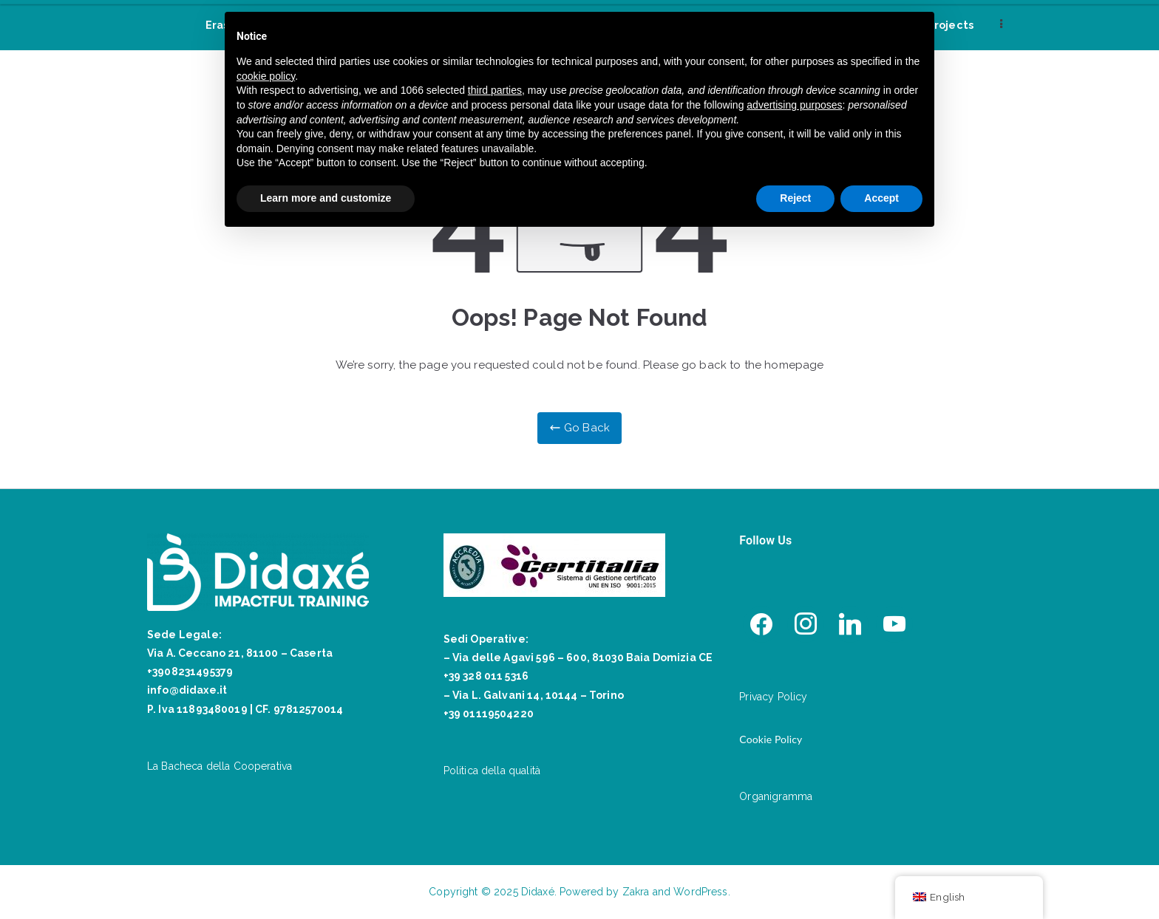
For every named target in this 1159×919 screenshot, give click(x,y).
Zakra (636, 892)
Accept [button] (881, 198)
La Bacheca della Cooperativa (219, 766)
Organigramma (775, 796)
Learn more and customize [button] (325, 198)
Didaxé (537, 892)
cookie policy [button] (266, 76)
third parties (495, 90)
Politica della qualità (491, 770)
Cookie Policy (770, 739)
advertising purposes (794, 105)
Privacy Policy (773, 697)
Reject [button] (795, 198)
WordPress (700, 892)
